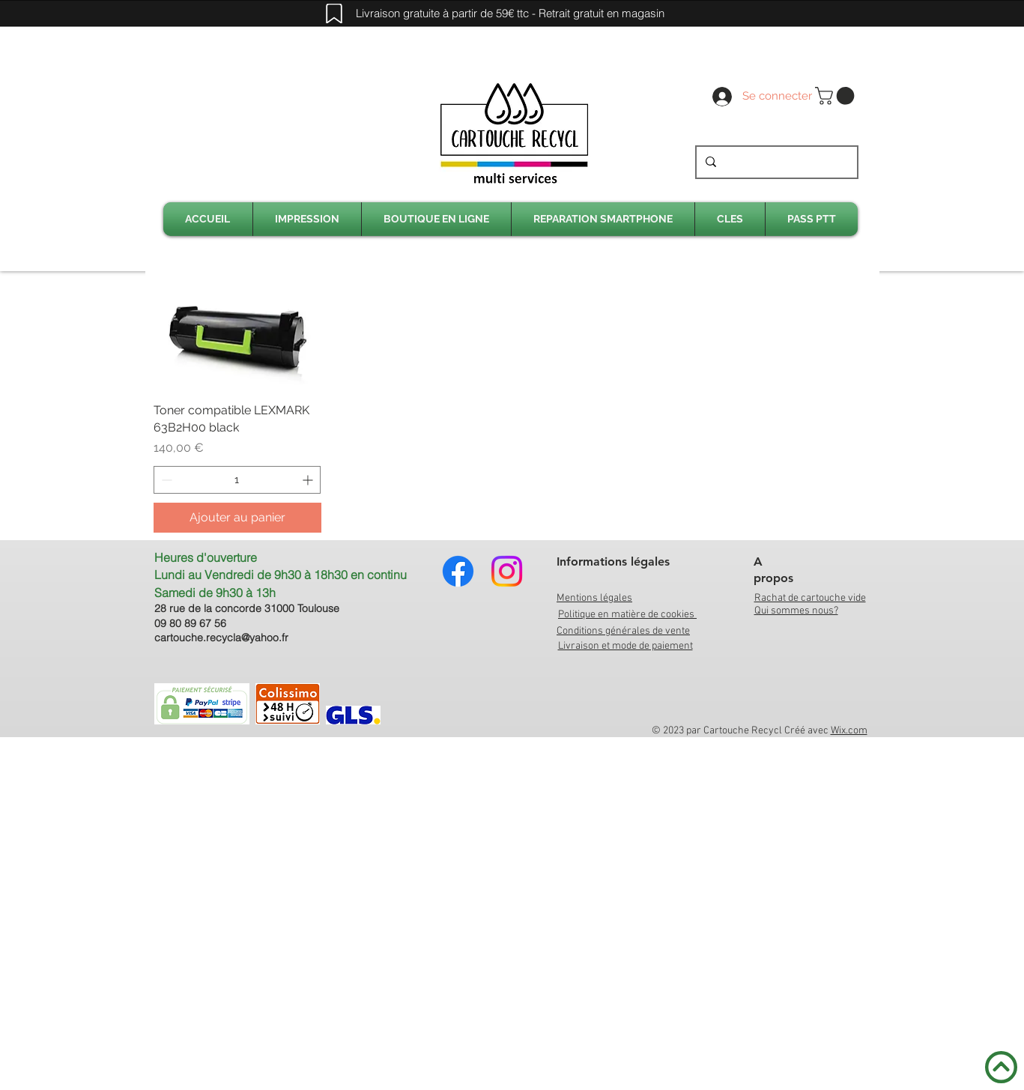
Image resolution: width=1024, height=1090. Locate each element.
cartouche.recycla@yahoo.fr (221, 637)
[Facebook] (458, 571)
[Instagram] (506, 571)
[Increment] (309, 480)
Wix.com (849, 730)
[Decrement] (165, 480)
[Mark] (334, 13)
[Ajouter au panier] (238, 518)
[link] (836, 96)
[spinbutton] (237, 480)
